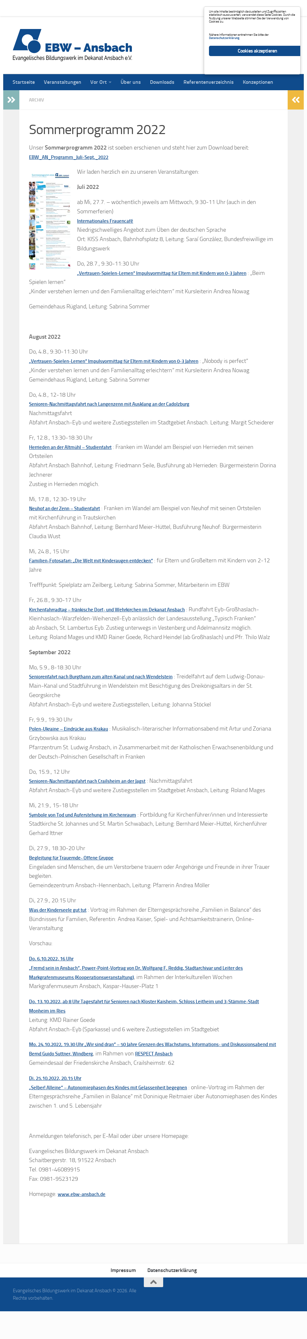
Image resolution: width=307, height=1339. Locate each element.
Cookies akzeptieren (257, 83)
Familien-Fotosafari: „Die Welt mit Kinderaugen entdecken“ (102, 569)
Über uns (126, 8)
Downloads (157, 8)
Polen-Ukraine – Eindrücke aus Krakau (77, 747)
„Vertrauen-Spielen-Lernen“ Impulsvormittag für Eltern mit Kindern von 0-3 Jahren (132, 360)
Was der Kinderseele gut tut (63, 937)
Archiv (37, 100)
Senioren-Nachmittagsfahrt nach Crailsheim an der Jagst (98, 799)
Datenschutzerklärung (172, 1298)
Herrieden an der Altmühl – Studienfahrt (79, 455)
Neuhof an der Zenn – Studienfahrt (72, 517)
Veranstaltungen (57, 8)
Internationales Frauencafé (110, 220)
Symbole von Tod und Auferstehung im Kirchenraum (94, 832)
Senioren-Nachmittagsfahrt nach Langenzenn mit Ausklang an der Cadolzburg (125, 412)
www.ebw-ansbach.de (86, 1221)
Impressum (123, 1298)
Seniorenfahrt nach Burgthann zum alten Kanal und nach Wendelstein (115, 694)
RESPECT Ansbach (227, 1081)
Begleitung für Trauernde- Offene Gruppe (80, 884)
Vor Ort (93, 8)
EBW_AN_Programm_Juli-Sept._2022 (77, 156)
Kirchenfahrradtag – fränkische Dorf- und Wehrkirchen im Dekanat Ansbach (123, 618)
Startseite (19, 8)
